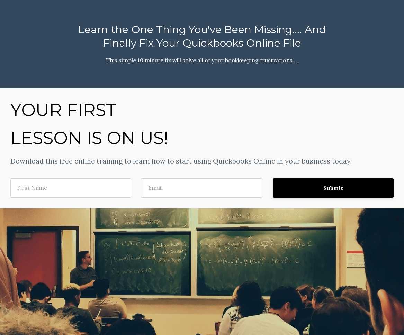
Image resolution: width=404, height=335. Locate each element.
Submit (333, 188)
